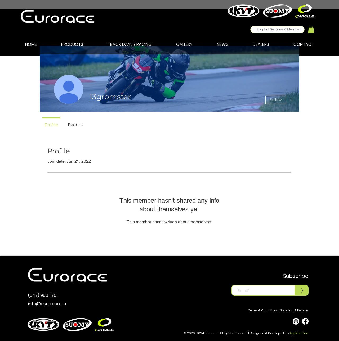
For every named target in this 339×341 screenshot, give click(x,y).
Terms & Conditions (263, 310)
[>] (302, 290)
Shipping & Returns (294, 310)
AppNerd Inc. (299, 333)
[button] (311, 29)
